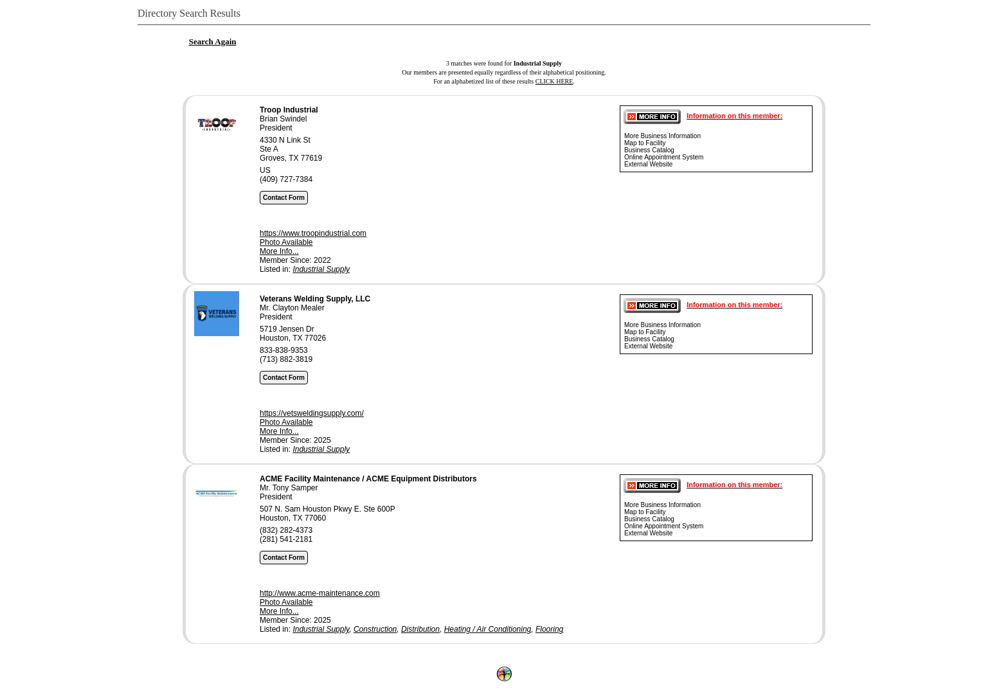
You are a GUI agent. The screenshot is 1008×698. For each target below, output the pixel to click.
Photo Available (286, 242)
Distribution (420, 629)
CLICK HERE (554, 81)
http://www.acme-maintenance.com (320, 593)
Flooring (549, 629)
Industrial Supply (321, 269)
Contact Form (284, 197)
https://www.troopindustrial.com (313, 233)
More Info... (279, 251)
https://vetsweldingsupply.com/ (312, 413)
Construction (375, 629)
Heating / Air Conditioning (488, 629)
